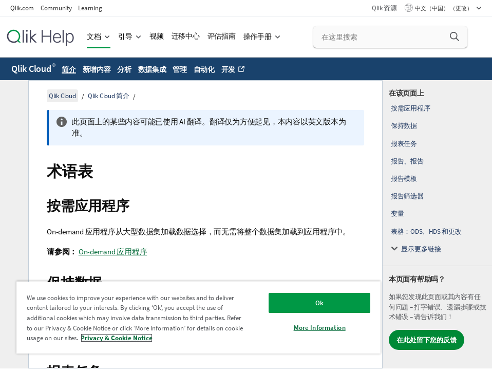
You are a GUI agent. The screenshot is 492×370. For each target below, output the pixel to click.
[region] (198, 317)
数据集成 (152, 69)
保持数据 (404, 125)
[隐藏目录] (13, 96)
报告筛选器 (407, 196)
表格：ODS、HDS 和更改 (426, 231)
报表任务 (404, 143)
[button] (454, 36)
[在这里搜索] (390, 37)
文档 (94, 36)
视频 (156, 36)
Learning (90, 8)
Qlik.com (22, 8)
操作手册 (257, 36)
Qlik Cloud (33, 69)
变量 (397, 213)
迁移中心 (186, 36)
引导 (125, 36)
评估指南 (221, 36)
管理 (180, 69)
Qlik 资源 (384, 8)
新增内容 (97, 69)
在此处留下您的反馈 (426, 340)
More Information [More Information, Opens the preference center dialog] (320, 327)
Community (56, 8)
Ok (319, 303)
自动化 (204, 69)
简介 (69, 69)
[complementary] (437, 224)
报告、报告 (407, 161)
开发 (228, 69)
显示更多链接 (421, 249)
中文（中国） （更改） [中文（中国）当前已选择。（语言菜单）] (444, 8)
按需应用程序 (410, 108)
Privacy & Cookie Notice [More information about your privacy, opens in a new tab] (117, 338)
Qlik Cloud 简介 (108, 95)
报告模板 (404, 178)
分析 (124, 69)
